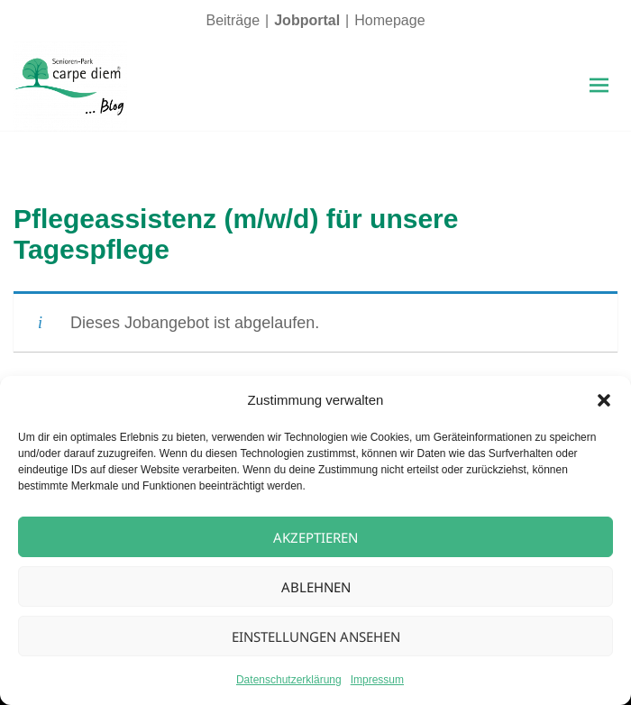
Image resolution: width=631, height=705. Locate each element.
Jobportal (307, 20)
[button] (604, 400)
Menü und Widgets (598, 104)
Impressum (377, 679)
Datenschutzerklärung (289, 679)
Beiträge (233, 20)
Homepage (389, 20)
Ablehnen (316, 587)
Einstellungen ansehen (316, 636)
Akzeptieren (315, 537)
